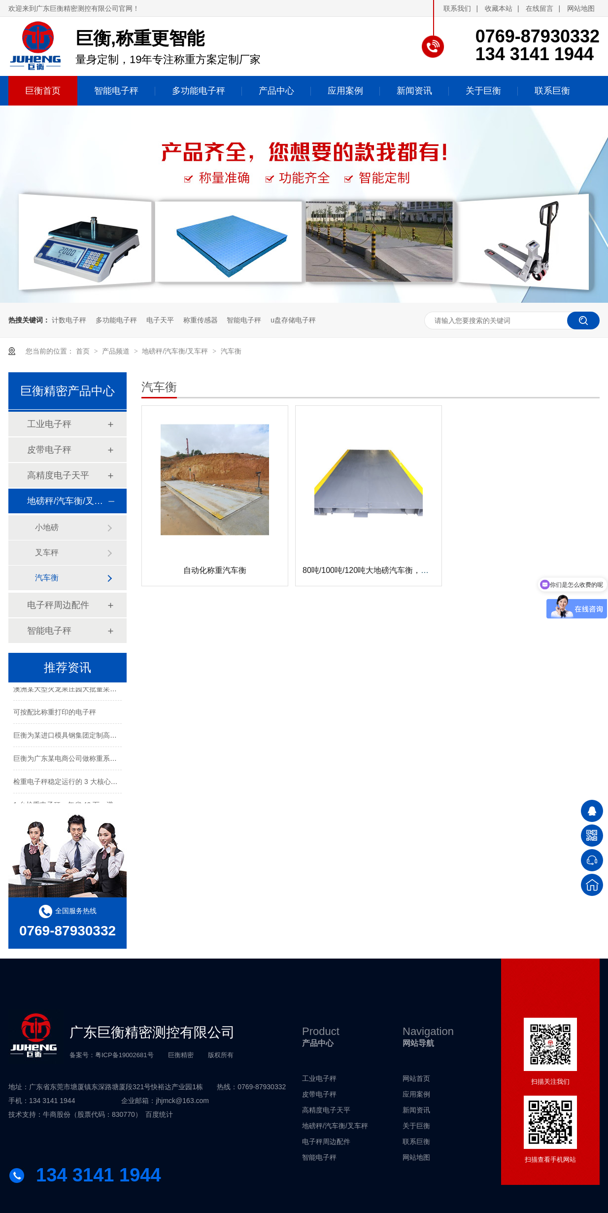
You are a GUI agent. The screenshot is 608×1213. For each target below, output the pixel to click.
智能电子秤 (244, 320)
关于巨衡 (416, 1126)
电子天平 (160, 320)
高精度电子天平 (58, 475)
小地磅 (47, 527)
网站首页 (416, 1078)
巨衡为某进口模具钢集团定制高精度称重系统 (82, 737)
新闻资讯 (416, 1110)
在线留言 (539, 8)
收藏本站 (498, 8)
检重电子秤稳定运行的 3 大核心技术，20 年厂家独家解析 (101, 783)
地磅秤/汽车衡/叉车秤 (176, 351)
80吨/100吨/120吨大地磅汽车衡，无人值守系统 (385, 570)
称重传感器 (200, 320)
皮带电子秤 (49, 450)
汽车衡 (231, 351)
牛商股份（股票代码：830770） (92, 1114)
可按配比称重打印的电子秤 (54, 713)
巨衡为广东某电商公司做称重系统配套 (72, 760)
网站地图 (581, 8)
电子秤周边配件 (58, 605)
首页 (84, 351)
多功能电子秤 (116, 320)
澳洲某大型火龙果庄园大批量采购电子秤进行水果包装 (96, 690)
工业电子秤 (49, 424)
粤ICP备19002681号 (124, 1055)
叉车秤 (47, 552)
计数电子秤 (69, 320)
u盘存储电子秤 (293, 320)
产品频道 (117, 351)
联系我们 (457, 8)
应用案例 (416, 1094)
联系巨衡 (416, 1141)
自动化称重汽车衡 (214, 570)
